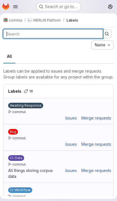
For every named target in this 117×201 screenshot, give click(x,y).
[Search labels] (53, 33)
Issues (71, 118)
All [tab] (9, 56)
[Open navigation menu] (15, 6)
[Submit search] (106, 33)
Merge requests (96, 118)
